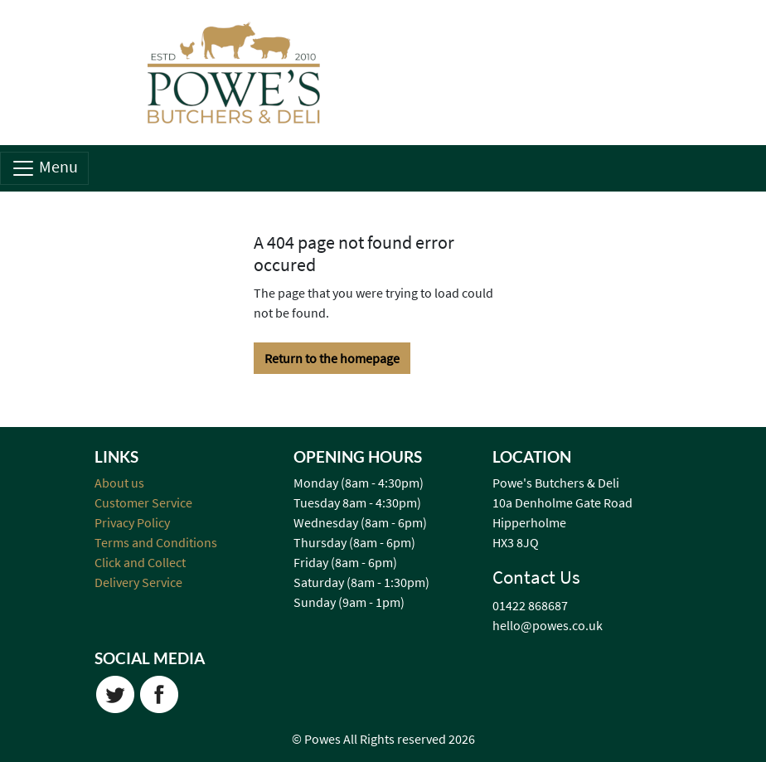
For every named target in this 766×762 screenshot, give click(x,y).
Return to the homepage (332, 358)
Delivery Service (138, 582)
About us (119, 482)
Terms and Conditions (156, 542)
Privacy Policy (132, 522)
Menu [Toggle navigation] (44, 168)
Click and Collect (140, 562)
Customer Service (143, 502)
